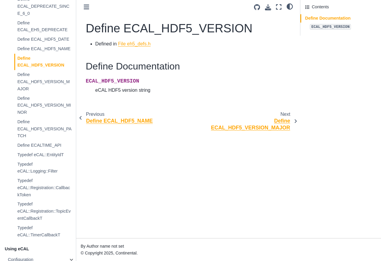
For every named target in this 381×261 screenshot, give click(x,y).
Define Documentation (328, 18)
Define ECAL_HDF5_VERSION (40, 62)
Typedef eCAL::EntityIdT (40, 154)
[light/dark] (289, 6)
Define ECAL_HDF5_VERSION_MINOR (44, 105)
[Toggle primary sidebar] (86, 7)
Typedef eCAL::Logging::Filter (37, 168)
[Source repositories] (257, 7)
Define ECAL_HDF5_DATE (43, 39)
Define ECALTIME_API (39, 145)
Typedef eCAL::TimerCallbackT (38, 231)
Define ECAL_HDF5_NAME (43, 48)
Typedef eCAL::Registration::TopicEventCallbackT (44, 211)
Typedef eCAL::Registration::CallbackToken (43, 187)
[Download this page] (268, 7)
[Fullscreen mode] (278, 7)
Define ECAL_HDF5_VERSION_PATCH (44, 128)
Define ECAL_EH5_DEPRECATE (42, 26)
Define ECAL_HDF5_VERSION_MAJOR (43, 81)
